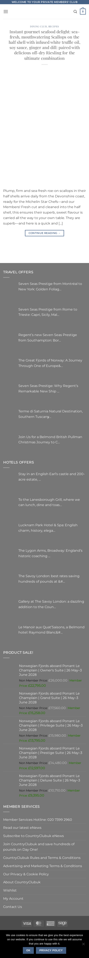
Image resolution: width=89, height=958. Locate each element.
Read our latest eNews (22, 827)
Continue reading (45, 233)
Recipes (53, 26)
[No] (83, 945)
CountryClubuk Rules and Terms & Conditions (42, 858)
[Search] (75, 12)
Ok (28, 950)
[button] (5, 11)
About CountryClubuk (22, 882)
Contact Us (12, 907)
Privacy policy (51, 950)
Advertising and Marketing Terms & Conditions (42, 866)
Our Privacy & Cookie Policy (26, 874)
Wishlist (10, 890)
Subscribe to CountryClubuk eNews (33, 836)
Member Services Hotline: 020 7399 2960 (37, 819)
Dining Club (38, 26)
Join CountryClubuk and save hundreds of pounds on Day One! (38, 847)
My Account (13, 898)
